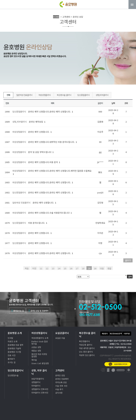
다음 (102, 268)
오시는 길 (11, 362)
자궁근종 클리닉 (85, 345)
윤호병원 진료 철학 (15, 345)
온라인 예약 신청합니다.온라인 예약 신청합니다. (50, 111)
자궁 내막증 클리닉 (87, 348)
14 (59, 268)
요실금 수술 (60, 338)
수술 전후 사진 (61, 386)
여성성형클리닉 (44, 94)
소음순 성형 (36, 347)
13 (53, 268)
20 (95, 268)
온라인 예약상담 (37, 121)
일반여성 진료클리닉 (24, 94)
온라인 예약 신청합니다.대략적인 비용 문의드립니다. (52, 141)
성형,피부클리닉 (102, 94)
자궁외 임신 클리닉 (87, 355)
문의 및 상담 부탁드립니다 (41, 152)
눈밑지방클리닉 (37, 379)
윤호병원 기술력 (14, 348)
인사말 (10, 338)
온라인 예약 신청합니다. (40, 131)
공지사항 (59, 393)
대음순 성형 (36, 350)
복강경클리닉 (84, 341)
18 (83, 268)
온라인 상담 (60, 375)
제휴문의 (105, 333)
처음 (27, 268)
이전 (34, 268)
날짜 (113, 103)
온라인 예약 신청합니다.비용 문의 (44, 162)
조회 (126, 103)
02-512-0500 (112, 403)
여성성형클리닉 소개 (39, 338)
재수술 (34, 360)
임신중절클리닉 (83, 94)
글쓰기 (128, 260)
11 (41, 268)
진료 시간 (11, 355)
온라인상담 (124, 412)
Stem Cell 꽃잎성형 (40, 363)
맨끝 (109, 268)
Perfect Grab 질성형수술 (39, 342)
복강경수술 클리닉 (64, 94)
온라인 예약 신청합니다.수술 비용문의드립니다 (50, 212)
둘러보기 (11, 359)
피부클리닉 (35, 386)
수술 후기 (59, 389)
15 (65, 268)
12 (47, 268)
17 (77, 268)
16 (71, 268)
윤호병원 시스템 (14, 352)
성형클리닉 (35, 382)
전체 (8, 94)
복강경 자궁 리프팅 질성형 (39, 355)
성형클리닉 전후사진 (39, 389)
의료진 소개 (12, 341)
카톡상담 (103, 412)
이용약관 (127, 333)
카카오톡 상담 (61, 382)
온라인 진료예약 (62, 379)
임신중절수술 (13, 375)
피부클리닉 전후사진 (39, 392)
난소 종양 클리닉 (86, 352)
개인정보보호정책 (116, 333)
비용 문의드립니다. (37, 222)
